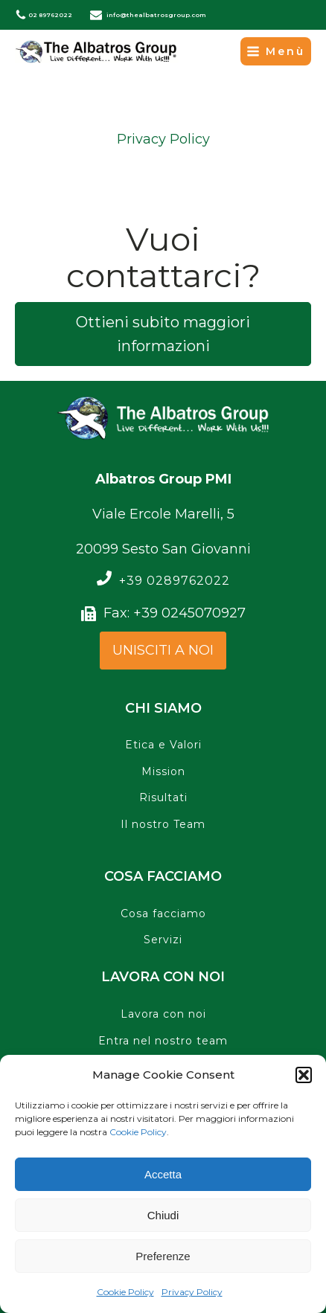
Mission (163, 771)
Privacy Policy (192, 1291)
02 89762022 (50, 15)
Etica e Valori (163, 745)
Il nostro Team (163, 824)
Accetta (163, 1174)
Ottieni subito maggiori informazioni (163, 334)
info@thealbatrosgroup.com (156, 15)
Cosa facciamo (163, 913)
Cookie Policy (138, 1131)
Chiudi (163, 1215)
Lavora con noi (163, 1014)
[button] (303, 1075)
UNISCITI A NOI (163, 650)
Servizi (163, 940)
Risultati (163, 797)
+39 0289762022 (174, 581)
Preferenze (162, 1256)
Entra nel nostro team (163, 1041)
